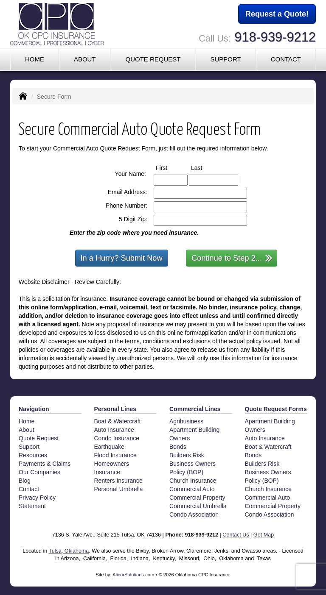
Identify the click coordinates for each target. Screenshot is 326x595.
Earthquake (109, 446)
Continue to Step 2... (232, 257)
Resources (33, 455)
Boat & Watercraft (117, 421)
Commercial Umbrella (198, 506)
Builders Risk (186, 455)
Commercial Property (197, 497)
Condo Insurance (117, 438)
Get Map (263, 535)
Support (29, 446)
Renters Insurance (118, 480)
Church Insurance (192, 480)
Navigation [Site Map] (34, 409)
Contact (286, 59)
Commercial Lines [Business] (195, 409)
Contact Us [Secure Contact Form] (235, 535)
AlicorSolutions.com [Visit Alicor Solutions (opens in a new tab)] (133, 574)
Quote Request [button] (152, 59)
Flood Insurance (115, 455)
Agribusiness (186, 421)
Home (34, 59)
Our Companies (39, 472)
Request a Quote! (277, 14)
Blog (25, 480)
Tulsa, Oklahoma (69, 551)
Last (204, 167)
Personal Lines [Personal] (115, 409)
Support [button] (225, 59)
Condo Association (194, 514)
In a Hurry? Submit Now (122, 258)
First (169, 167)
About (85, 59)
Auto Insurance (114, 429)
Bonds (177, 446)
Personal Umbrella (118, 489)
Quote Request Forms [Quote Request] (276, 409)
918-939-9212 (275, 37)
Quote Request (39, 438)
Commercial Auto (192, 489)
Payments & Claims (44, 463)
